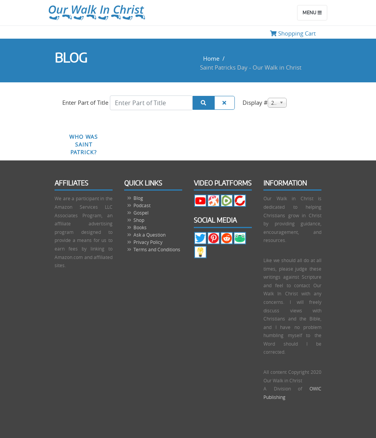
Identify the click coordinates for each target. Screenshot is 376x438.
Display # (255, 102)
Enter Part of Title (86, 102)
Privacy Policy (147, 242)
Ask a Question (149, 235)
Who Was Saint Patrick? (83, 144)
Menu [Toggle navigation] (312, 12)
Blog (138, 198)
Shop (138, 220)
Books (140, 227)
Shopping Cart (293, 33)
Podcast (141, 205)
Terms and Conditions (156, 249)
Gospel (141, 213)
